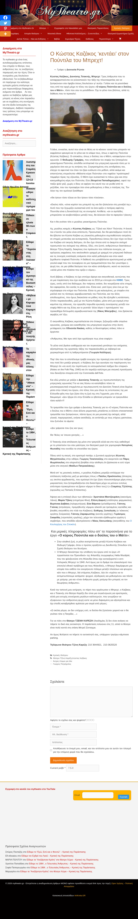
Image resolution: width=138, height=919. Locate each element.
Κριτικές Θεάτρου (122, 28)
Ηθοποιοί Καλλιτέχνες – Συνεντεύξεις (85, 33)
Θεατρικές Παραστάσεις (98, 28)
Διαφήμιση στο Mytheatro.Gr (21, 28)
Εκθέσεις (90, 39)
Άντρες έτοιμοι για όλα (62, 661)
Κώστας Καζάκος (79, 658)
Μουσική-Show (54, 33)
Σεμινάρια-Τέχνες (72, 39)
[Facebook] (5, 17)
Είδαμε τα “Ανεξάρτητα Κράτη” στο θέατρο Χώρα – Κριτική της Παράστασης (63, 860)
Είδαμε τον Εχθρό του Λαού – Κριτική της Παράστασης (47, 856)
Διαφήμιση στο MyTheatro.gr (17, 121)
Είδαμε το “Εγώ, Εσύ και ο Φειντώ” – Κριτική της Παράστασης (56, 852)
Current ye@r (57, 768)
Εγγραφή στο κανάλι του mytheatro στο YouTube (30, 789)
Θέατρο (45, 28)
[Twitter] (5, 23)
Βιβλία (57, 39)
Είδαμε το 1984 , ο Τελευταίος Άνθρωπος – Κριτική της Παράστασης (61, 863)
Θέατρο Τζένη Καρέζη (62, 658)
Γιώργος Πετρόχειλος (62, 664)
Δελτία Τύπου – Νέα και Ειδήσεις (34, 39)
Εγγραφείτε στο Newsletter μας (68, 28)
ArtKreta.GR (80, 895)
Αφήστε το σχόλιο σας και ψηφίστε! (67, 720)
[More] (5, 34)
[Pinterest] (5, 28)
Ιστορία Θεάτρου (34, 33)
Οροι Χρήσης (117, 883)
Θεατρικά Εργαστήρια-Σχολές (121, 33)
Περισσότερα (107, 39)
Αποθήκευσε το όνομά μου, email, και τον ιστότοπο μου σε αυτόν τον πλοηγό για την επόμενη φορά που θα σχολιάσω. (92, 750)
